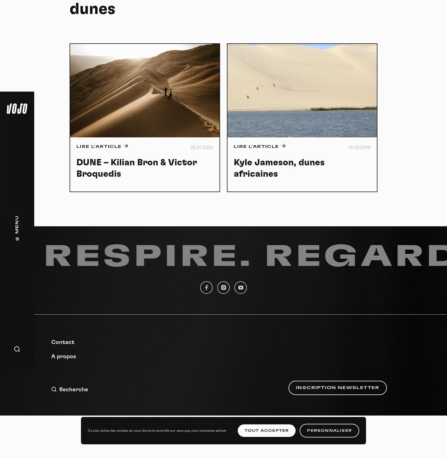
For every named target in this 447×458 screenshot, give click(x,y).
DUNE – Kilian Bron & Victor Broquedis (136, 168)
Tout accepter (267, 430)
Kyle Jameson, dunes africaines (279, 168)
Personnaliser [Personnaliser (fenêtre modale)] (329, 430)
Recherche (69, 389)
